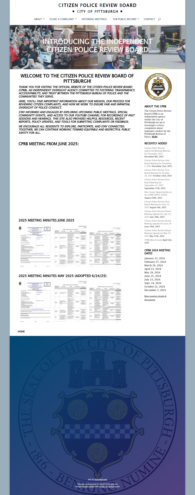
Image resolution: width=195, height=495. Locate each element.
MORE (154, 137)
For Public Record (124, 19)
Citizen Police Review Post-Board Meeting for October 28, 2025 (157, 173)
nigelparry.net (101, 480)
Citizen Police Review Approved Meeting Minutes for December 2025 (157, 151)
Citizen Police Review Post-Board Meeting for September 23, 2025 (157, 182)
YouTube (80, 115)
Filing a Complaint (62, 19)
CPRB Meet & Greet (153, 240)
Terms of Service (106, 487)
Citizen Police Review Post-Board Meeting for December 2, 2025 (158, 163)
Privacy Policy (88, 487)
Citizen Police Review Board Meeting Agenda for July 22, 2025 (157, 214)
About (38, 19)
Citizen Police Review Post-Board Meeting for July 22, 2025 (157, 205)
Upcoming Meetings (94, 19)
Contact (149, 19)
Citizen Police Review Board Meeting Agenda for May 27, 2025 (157, 233)
